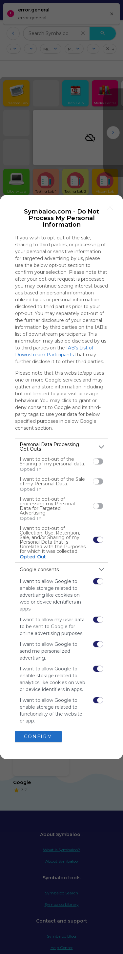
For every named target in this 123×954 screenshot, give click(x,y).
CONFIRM (38, 736)
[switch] (98, 461)
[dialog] (61, 477)
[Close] (110, 207)
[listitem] (61, 447)
